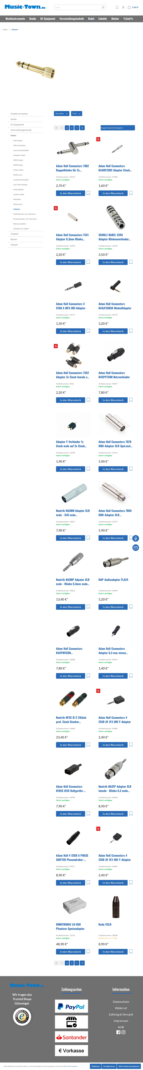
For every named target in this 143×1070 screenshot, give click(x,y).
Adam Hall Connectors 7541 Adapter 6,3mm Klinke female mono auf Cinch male (73, 237)
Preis (77, 113)
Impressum (121, 1020)
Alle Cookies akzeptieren (129, 1066)
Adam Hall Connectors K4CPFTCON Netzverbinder (114, 375)
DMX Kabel (18, 165)
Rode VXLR (105, 924)
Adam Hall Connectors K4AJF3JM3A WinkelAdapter (115, 306)
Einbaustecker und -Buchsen (25, 219)
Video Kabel (18, 170)
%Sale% (14, 244)
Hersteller (62, 113)
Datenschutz (121, 1001)
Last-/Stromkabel (20, 184)
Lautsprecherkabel (21, 180)
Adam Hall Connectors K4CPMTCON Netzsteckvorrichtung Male (72, 650)
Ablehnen (96, 1066)
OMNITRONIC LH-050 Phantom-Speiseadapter (70, 926)
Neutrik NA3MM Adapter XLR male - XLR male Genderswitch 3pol (73, 512)
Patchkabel (17, 140)
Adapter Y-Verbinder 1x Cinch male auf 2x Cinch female (70, 444)
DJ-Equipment (17, 124)
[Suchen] (103, 7)
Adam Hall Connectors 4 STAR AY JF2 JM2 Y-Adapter (115, 857)
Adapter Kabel (19, 155)
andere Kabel (18, 194)
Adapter (16, 209)
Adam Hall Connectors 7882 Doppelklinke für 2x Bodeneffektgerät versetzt (72, 168)
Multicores (17, 175)
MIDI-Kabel (18, 160)
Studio (14, 119)
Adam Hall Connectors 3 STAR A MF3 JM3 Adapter (70, 306)
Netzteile (17, 199)
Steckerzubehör (19, 224)
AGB (121, 1027)
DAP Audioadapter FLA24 (113, 579)
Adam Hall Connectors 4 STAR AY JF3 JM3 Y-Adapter (115, 719)
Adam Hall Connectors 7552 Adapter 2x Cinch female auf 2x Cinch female (73, 375)
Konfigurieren (109, 1066)
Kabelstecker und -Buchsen (24, 214)
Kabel (13, 135)
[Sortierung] (118, 127)
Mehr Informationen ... (71, 1066)
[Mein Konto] (123, 7)
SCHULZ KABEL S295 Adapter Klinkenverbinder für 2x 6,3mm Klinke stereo (115, 237)
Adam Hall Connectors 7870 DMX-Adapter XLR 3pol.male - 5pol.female (115, 444)
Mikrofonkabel (19, 145)
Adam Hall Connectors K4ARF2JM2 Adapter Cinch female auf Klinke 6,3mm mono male (114, 168)
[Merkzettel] (117, 7)
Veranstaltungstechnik (21, 130)
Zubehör (15, 234)
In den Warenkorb (70, 193)
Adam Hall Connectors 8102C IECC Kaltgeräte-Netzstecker (70, 788)
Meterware (17, 204)
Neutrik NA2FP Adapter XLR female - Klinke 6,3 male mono (115, 788)
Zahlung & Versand (121, 1014)
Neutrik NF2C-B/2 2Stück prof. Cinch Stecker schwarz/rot (71, 719)
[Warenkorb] (133, 7)
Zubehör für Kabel (21, 228)
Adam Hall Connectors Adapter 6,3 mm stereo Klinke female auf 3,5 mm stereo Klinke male (114, 650)
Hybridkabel (18, 189)
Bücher (14, 239)
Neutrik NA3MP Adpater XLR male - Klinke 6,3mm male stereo (72, 581)
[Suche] (77, 7)
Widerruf (121, 1008)
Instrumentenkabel (21, 150)
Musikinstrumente (19, 113)
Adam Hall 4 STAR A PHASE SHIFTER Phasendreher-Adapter (72, 857)
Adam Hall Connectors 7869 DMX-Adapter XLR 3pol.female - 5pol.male (115, 512)
